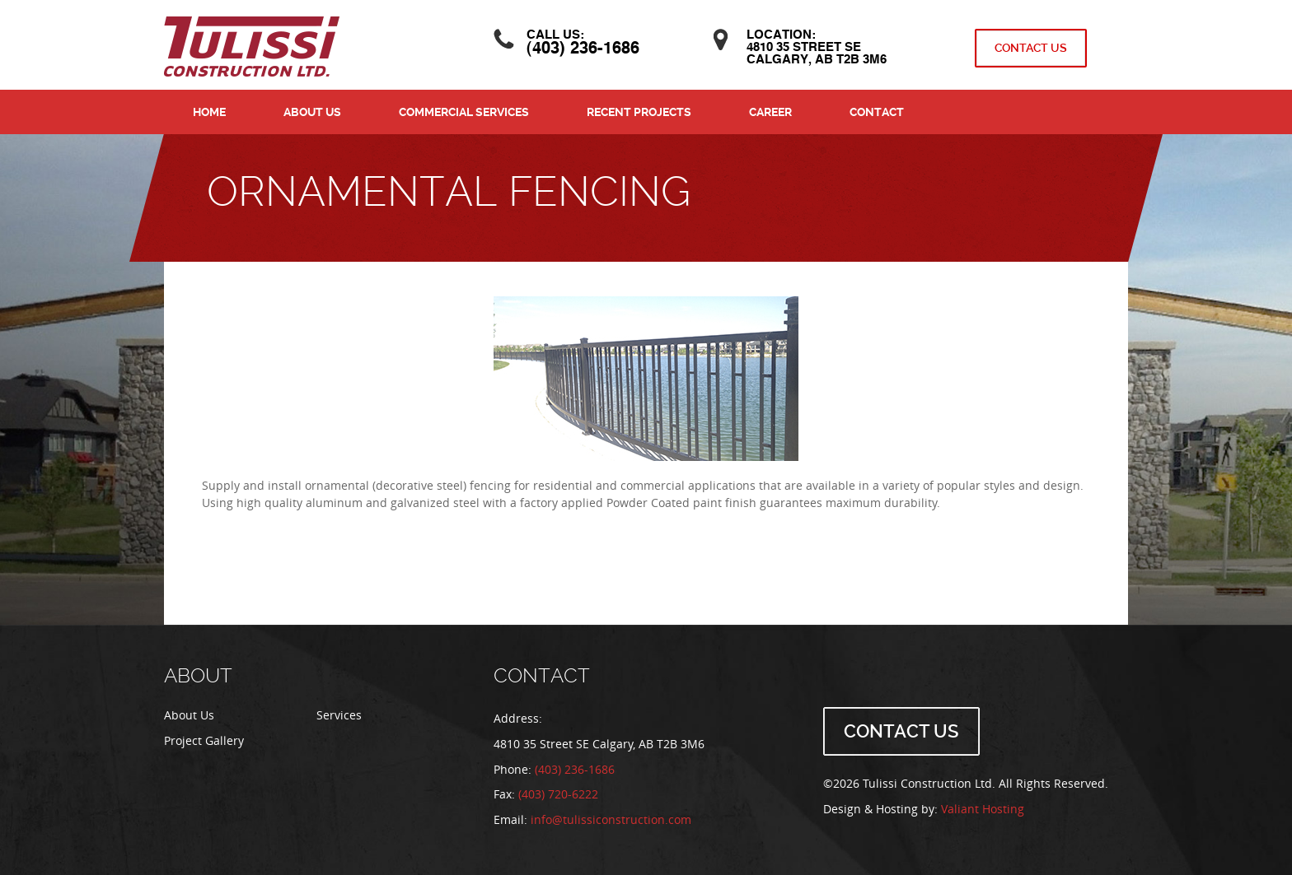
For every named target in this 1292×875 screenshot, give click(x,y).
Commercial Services (464, 112)
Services (339, 716)
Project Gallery (204, 741)
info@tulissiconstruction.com (611, 820)
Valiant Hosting (982, 810)
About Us (312, 112)
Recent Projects (639, 112)
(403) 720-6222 (558, 795)
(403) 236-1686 (583, 49)
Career (770, 112)
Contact (877, 112)
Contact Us (1031, 47)
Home (209, 112)
